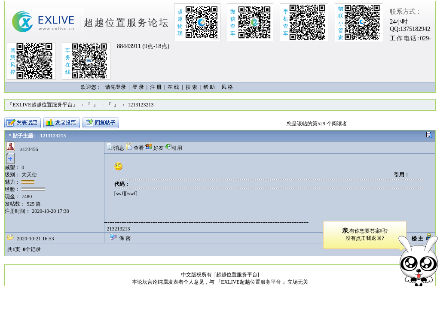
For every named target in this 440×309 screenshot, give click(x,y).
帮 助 (209, 87)
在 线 (173, 87)
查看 (134, 148)
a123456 (29, 149)
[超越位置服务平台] (236, 275)
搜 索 (191, 87)
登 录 (138, 87)
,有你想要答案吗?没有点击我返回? (365, 234)
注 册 (155, 87)
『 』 (92, 105)
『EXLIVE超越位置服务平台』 (42, 105)
